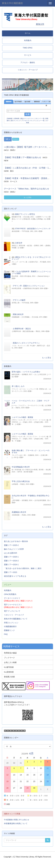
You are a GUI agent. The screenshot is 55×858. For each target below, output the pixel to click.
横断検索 (37, 101)
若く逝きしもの (18, 386)
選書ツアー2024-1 (11, 565)
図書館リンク (9, 630)
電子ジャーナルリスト (13, 605)
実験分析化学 (18, 314)
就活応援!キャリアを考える (15, 576)
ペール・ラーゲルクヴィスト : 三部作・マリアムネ (30, 402)
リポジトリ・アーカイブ (14, 615)
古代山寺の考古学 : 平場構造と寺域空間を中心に (30, 497)
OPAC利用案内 (10, 594)
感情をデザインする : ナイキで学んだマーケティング (31, 258)
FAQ (6, 634)
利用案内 (7, 590)
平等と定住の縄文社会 (21, 481)
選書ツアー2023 (10, 572)
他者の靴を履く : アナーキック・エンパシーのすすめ (30, 451)
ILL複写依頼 (9, 667)
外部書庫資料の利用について (15, 823)
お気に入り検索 (10, 662)
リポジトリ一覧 (39, 118)
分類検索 (16, 118)
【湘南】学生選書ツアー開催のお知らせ (22, 157)
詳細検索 (9, 118)
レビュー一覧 (40, 120)
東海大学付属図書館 (12, 3)
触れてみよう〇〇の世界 (14, 549)
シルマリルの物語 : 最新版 (22, 417)
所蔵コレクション (11, 623)
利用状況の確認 (10, 653)
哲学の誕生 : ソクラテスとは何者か (26, 372)
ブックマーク (9, 658)
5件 (8, 139)
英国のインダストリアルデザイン (26, 343)
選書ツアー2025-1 (11, 557)
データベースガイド (12, 598)
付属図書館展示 (10, 626)
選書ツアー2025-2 (11, 545)
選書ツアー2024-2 (11, 561)
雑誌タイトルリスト (26, 118)
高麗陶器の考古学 (19, 512)
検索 (27, 114)
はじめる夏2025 (10, 553)
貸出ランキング (16, 120)
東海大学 (40, 24)
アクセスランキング (28, 120)
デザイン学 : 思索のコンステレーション (29, 286)
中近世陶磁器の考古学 (21, 467)
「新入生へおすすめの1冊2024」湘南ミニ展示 (22, 568)
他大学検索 (18, 101)
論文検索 (27, 101)
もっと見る (27, 197)
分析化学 (18, 243)
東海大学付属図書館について (15, 619)
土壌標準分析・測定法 (22, 329)
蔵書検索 (8, 101)
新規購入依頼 (9, 677)
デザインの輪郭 (19, 300)
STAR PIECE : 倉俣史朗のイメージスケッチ (33, 229)
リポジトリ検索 (46, 102)
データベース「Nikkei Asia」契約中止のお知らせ (26, 189)
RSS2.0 (15, 139)
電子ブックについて (12, 611)
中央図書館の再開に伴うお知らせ (16, 820)
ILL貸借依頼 (9, 672)
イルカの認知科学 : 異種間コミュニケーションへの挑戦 (31, 272)
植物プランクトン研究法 (25, 214)
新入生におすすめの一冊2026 (16, 541)
